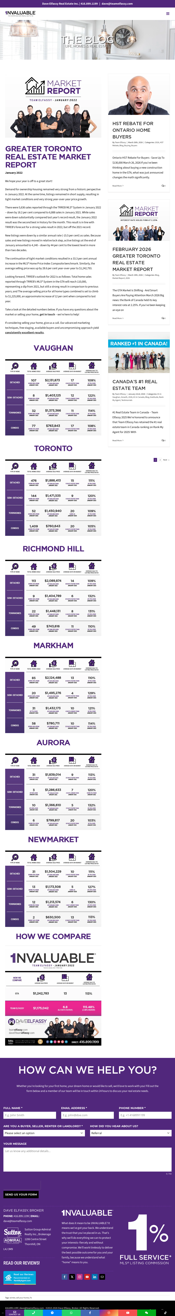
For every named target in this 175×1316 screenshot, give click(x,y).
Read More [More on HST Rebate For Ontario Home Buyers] (117, 185)
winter (12, 1297)
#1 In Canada (138, 397)
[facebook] (65, 1277)
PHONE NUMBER (132, 1108)
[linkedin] (95, 1277)
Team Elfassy (120, 142)
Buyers (134, 145)
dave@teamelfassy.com (117, 4)
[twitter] (72, 1277)
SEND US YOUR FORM (21, 1194)
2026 (157, 142)
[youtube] (87, 1277)
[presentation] (22, 1185)
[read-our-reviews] (19, 1272)
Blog (121, 145)
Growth (124, 397)
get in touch (47, 314)
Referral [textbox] (96, 1133)
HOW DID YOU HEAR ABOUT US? (114, 1126)
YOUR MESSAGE (15, 1143)
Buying (127, 145)
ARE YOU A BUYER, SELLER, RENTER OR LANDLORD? (43, 1126)
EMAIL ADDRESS (74, 1108)
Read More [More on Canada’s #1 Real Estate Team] (117, 440)
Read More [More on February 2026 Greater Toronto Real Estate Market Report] (117, 318)
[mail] (102, 1277)
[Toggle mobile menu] (168, 13)
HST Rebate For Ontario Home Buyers (132, 130)
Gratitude (154, 397)
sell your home (22, 1297)
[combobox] (44, 1133)
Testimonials (126, 400)
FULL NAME (12, 1108)
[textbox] (40, 1133)
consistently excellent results (24, 333)
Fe (31, 1297)
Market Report (118, 278)
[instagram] (80, 1277)
